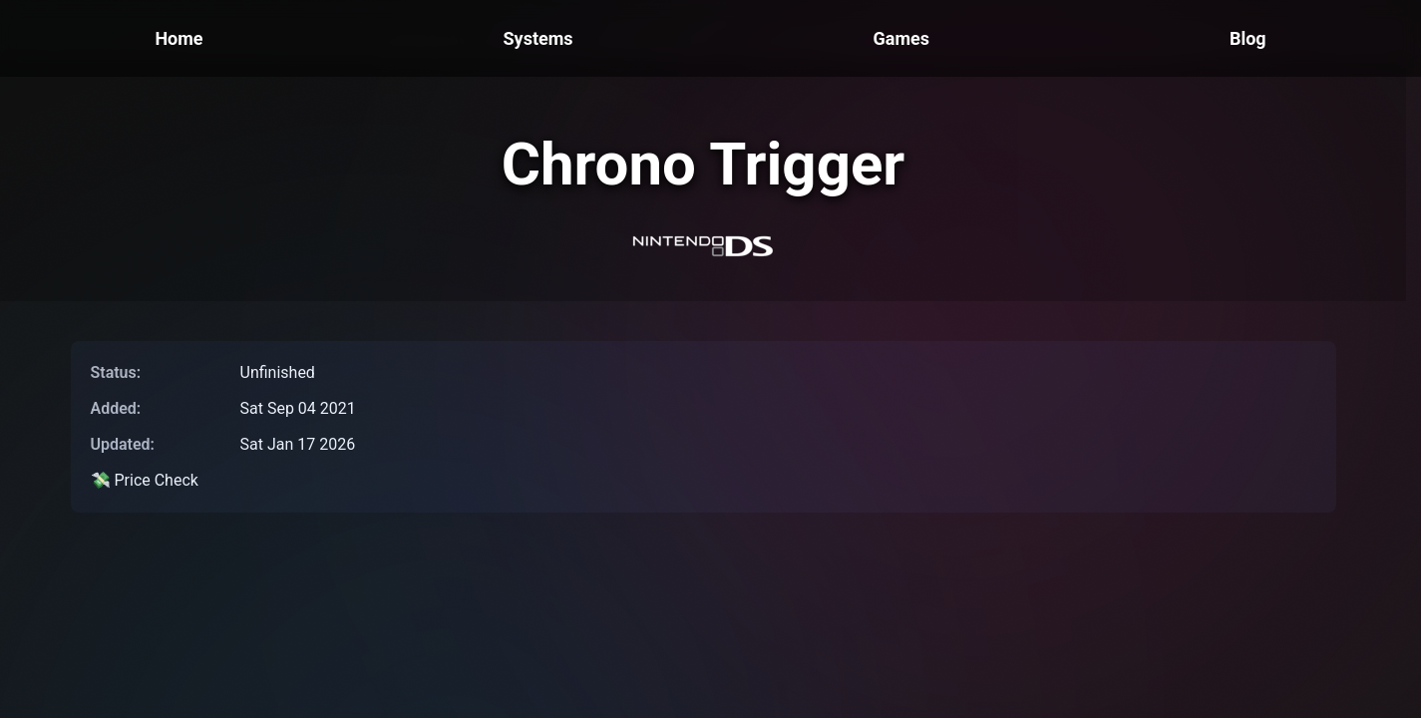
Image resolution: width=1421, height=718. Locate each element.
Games (900, 38)
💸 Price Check (144, 480)
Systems (538, 38)
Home (178, 38)
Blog (1248, 38)
